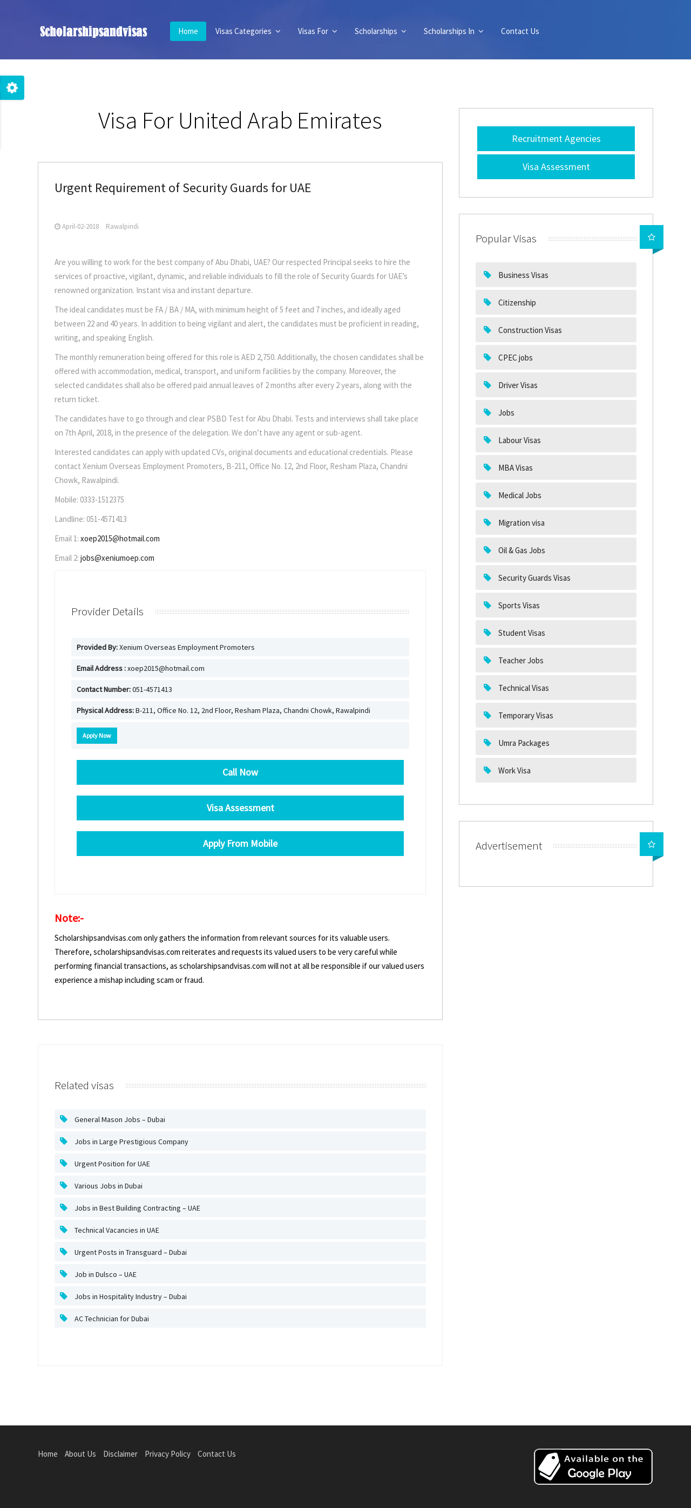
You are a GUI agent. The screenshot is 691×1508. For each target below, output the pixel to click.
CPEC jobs (515, 357)
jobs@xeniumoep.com (117, 558)
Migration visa (521, 523)
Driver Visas (517, 385)
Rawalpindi (122, 226)
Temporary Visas (525, 715)
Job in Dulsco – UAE (105, 1274)
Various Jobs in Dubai (108, 1186)
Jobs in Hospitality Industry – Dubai (130, 1296)
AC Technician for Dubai (111, 1318)
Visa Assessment (556, 166)
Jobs (505, 412)
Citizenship (516, 302)
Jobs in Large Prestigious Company (130, 1141)
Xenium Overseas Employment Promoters (166, 647)
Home (188, 31)
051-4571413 (124, 689)
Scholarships (381, 31)
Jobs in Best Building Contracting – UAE (136, 1208)
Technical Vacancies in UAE (116, 1230)
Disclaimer (120, 1454)
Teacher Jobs (520, 660)
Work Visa (514, 770)
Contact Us (520, 31)
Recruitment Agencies (556, 138)
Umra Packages (523, 743)
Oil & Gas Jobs (521, 550)
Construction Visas (529, 330)
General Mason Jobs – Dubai (119, 1119)
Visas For (317, 31)
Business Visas (522, 275)
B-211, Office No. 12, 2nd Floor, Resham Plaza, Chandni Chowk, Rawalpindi (223, 710)
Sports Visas (518, 605)
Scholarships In (454, 31)
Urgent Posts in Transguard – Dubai (130, 1252)
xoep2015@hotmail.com (120, 538)
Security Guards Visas (534, 578)
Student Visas (521, 633)
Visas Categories (248, 31)
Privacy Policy (168, 1454)
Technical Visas (523, 688)
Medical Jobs (519, 495)
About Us (80, 1454)
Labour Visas (519, 440)
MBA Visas (515, 468)
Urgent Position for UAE (111, 1164)
